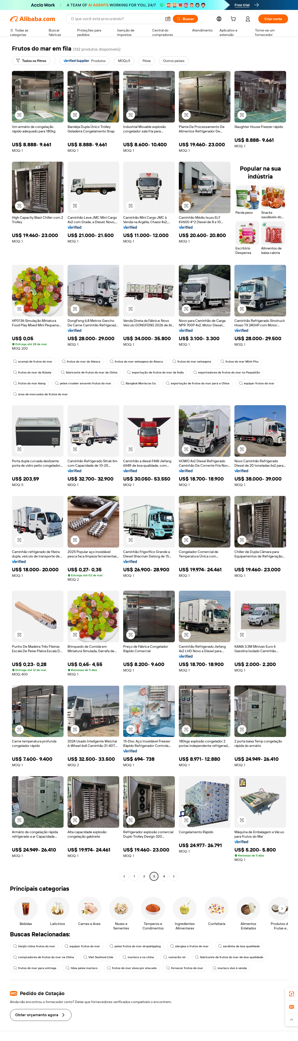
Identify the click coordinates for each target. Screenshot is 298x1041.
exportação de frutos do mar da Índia (155, 372)
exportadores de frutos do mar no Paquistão (226, 372)
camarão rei (174, 957)
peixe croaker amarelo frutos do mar (83, 383)
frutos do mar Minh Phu (240, 362)
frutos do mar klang (29, 383)
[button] (168, 19)
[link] (291, 993)
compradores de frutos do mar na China (43, 957)
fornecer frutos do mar (184, 968)
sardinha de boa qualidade (239, 946)
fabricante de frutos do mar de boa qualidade (229, 957)
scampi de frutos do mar (32, 362)
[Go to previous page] (124, 876)
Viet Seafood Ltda (98, 957)
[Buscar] (185, 19)
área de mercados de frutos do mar (40, 394)
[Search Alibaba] (116, 19)
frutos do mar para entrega (34, 968)
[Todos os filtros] (31, 61)
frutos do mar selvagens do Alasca (136, 362)
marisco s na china (138, 957)
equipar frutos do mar (256, 383)
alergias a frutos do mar (189, 946)
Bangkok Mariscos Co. (138, 383)
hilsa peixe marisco (82, 968)
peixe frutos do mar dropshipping (135, 946)
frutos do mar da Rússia (32, 372)
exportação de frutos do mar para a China (197, 383)
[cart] (234, 20)
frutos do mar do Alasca (81, 362)
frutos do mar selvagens (191, 362)
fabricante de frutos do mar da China (89, 372)
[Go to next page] (173, 876)
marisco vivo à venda (230, 968)
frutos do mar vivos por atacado (132, 968)
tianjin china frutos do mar (34, 946)
